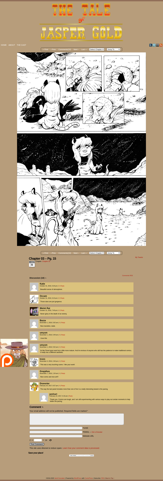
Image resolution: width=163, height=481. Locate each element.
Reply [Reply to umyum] (63, 335)
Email (157, 45)
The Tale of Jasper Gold (81, 22)
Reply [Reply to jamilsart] (71, 396)
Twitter (154, 45)
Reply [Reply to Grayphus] (63, 373)
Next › (76, 49)
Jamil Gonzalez (60, 478)
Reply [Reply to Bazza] (63, 322)
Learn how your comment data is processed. (81, 448)
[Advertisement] (11, 296)
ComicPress (89, 478)
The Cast (21, 45)
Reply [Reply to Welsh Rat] (62, 310)
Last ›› (84, 49)
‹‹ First (45, 49)
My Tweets (139, 257)
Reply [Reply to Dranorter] (63, 385)
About (11, 45)
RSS (161, 45)
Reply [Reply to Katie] (62, 286)
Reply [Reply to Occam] (62, 298)
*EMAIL (92, 432)
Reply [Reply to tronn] (63, 361)
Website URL (88, 436)
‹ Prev (53, 49)
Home (4, 45)
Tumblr (151, 45)
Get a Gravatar (97, 432)
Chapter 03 (46, 261)
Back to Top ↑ (110, 478)
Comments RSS (127, 275)
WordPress (77, 478)
